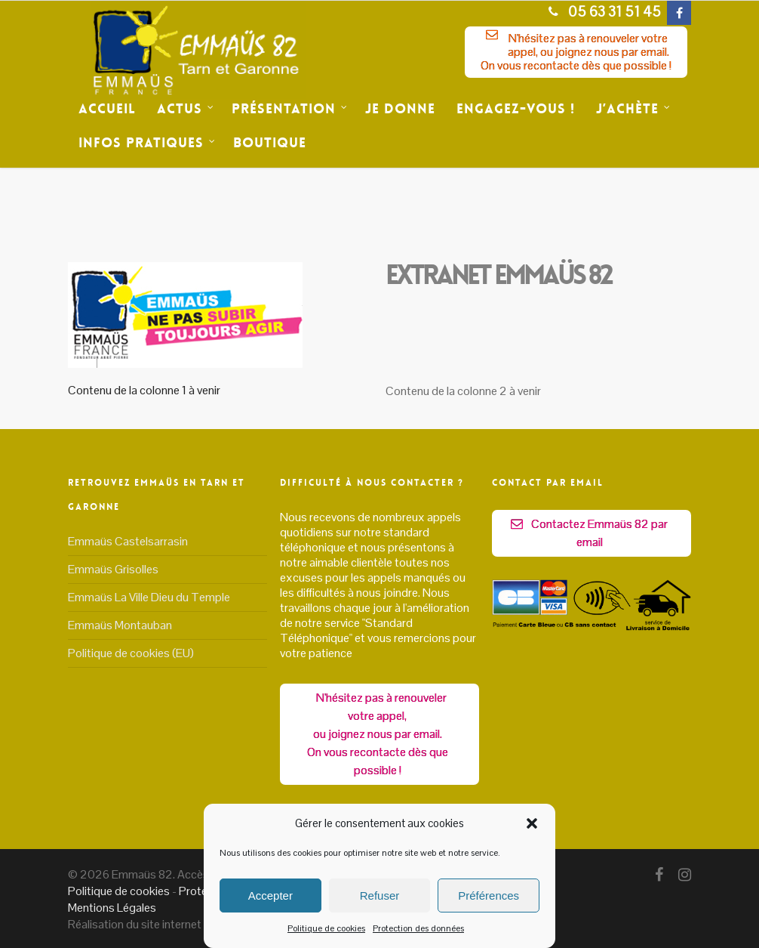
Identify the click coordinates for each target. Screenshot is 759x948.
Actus (185, 109)
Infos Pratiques (147, 143)
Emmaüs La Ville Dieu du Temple (149, 597)
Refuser (380, 895)
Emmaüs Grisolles (113, 569)
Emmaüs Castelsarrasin (128, 541)
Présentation (290, 109)
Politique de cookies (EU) (131, 653)
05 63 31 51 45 (601, 11)
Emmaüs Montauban (120, 625)
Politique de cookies (326, 928)
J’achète (633, 109)
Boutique (269, 143)
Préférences (488, 895)
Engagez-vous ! (515, 109)
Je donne (400, 109)
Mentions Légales (112, 908)
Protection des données (418, 928)
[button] (531, 823)
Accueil (107, 109)
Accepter (270, 895)
